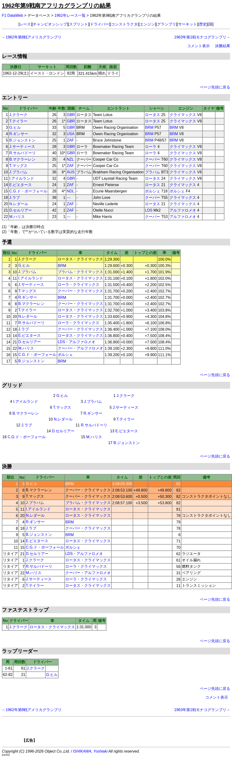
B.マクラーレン (22, 159)
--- (68, 198)
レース (25, 24)
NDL (70, 191)
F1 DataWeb (12, 15)
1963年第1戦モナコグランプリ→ (202, 37)
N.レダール (18, 204)
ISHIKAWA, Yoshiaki (90, 751)
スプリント (78, 24)
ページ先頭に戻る (215, 87)
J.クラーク (18, 115)
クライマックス (183, 115)
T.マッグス (18, 166)
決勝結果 (222, 46)
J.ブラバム (18, 172)
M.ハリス (17, 217)
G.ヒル (15, 127)
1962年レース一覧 (70, 15)
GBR (71, 115)
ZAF (70, 140)
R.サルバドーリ (22, 153)
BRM (149, 127)
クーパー (152, 159)
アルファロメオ (183, 210)
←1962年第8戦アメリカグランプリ (32, 37)
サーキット (187, 24)
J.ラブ (14, 198)
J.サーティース (22, 147)
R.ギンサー (18, 134)
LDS (148, 210)
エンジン (147, 24)
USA (70, 134)
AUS (70, 172)
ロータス (152, 115)
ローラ (150, 147)
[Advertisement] (124, 731)
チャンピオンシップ (50, 24)
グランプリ (166, 24)
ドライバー (99, 24)
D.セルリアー (20, 210)
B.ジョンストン (22, 140)
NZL (70, 159)
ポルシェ (152, 191)
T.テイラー (18, 121)
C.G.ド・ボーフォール (28, 191)
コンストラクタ (124, 24)
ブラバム (152, 172)
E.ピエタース (20, 185)
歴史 (203, 24)
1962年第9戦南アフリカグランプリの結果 (56, 5)
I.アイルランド (21, 178)
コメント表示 (198, 46)
